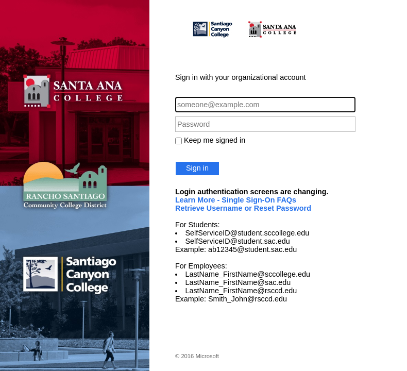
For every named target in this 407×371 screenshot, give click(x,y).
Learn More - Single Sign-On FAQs (235, 200)
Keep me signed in (214, 140)
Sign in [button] (197, 168)
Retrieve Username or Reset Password (243, 208)
